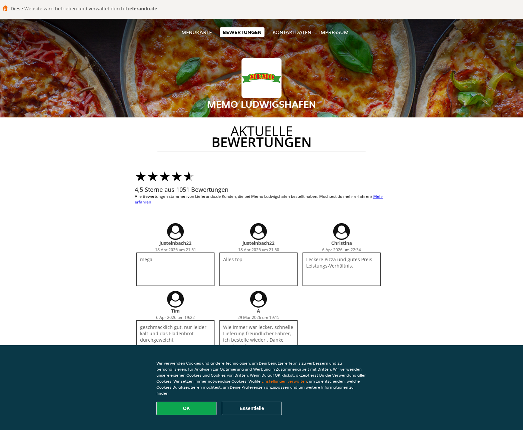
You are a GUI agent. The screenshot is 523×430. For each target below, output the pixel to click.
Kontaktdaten (292, 32)
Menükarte (196, 32)
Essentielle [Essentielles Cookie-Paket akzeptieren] (251, 408)
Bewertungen (242, 32)
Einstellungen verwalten (284, 381)
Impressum (334, 32)
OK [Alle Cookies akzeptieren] (186, 408)
